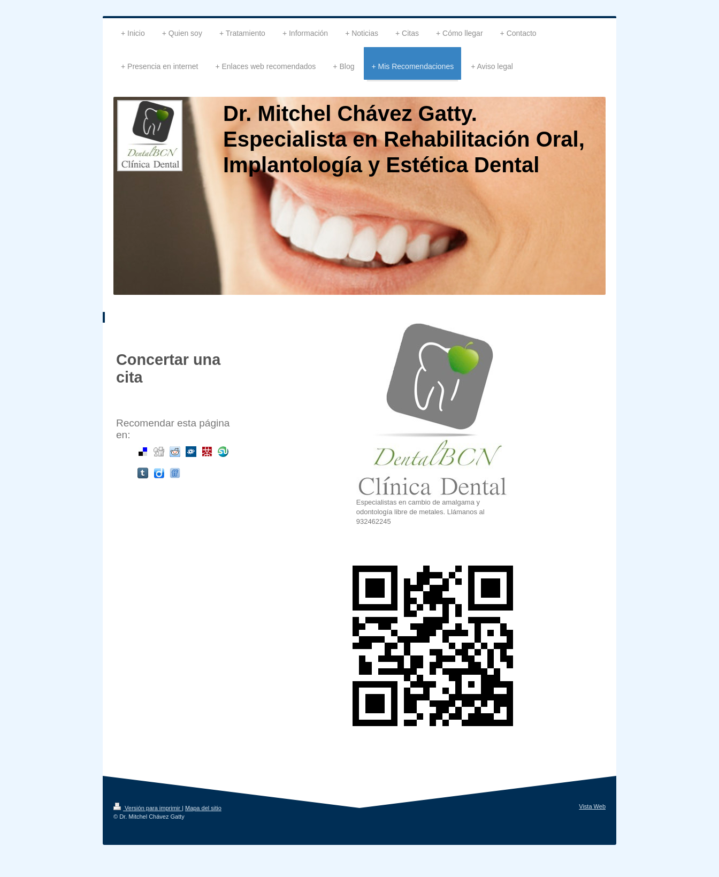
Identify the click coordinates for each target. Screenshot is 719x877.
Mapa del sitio (203, 808)
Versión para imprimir (147, 808)
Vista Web (592, 806)
